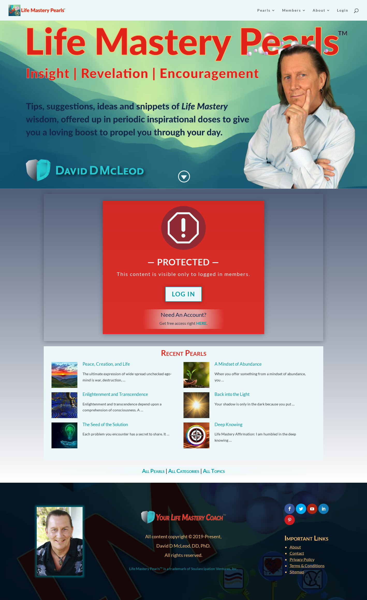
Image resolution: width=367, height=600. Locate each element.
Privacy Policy (302, 559)
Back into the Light (232, 394)
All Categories (183, 471)
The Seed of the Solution (105, 424)
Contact (297, 553)
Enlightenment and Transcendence (115, 394)
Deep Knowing (229, 424)
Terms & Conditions (307, 565)
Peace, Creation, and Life (106, 364)
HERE (201, 323)
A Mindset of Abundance (238, 364)
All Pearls (153, 471)
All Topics (214, 471)
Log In (183, 294)
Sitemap (297, 571)
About (295, 546)
